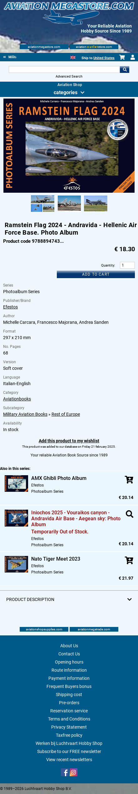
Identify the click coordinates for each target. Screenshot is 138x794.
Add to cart (96, 274)
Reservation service (69, 710)
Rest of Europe (66, 414)
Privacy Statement (69, 727)
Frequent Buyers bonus (69, 686)
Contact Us (69, 653)
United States (104, 58)
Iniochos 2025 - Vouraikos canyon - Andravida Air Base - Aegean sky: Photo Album (76, 518)
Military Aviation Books (25, 414)
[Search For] (64, 69)
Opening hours (69, 661)
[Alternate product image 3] (95, 212)
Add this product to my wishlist (69, 440)
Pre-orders (69, 702)
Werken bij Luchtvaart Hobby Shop (69, 743)
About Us (69, 645)
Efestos (10, 306)
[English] (73, 57)
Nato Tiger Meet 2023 (55, 559)
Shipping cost (69, 694)
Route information (69, 670)
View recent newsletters (69, 759)
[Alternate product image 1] (42, 212)
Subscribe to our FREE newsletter (69, 751)
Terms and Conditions (69, 718)
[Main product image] (69, 191)
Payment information (69, 678)
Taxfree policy (69, 735)
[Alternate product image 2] (69, 212)
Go (124, 69)
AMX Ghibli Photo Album (58, 478)
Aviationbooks (17, 398)
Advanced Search (69, 76)
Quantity (107, 265)
